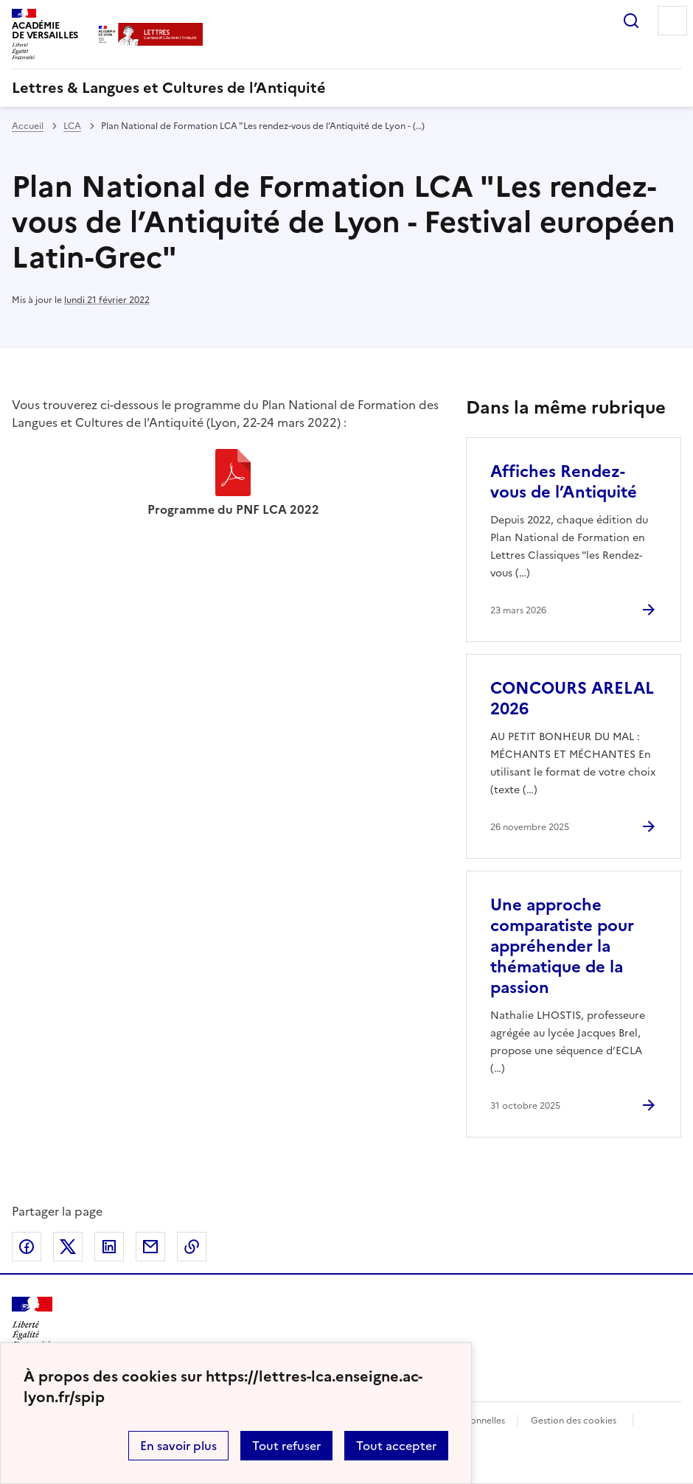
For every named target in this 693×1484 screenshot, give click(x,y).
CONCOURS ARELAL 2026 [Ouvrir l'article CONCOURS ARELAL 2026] (572, 698)
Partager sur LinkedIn (109, 1246)
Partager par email (150, 1246)
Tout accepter (396, 1446)
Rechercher (631, 20)
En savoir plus (178, 1446)
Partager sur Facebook (26, 1246)
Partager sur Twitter (68, 1246)
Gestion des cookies (573, 1420)
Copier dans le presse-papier (191, 1246)
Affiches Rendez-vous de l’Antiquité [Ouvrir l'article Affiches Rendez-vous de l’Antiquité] (563, 481)
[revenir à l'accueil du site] (346, 87)
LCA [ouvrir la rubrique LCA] (72, 126)
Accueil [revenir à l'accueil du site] (27, 126)
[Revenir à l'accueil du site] (32, 1323)
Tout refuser (286, 1446)
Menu (672, 20)
